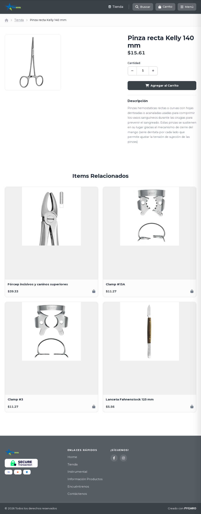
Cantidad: (134, 63)
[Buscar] (142, 7)
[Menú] (187, 7)
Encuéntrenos (78, 486)
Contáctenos (77, 494)
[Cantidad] (143, 70)
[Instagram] (123, 458)
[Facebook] (114, 458)
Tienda (19, 20)
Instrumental (77, 471)
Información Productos (85, 479)
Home (72, 457)
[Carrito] (165, 7)
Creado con (182, 508)
